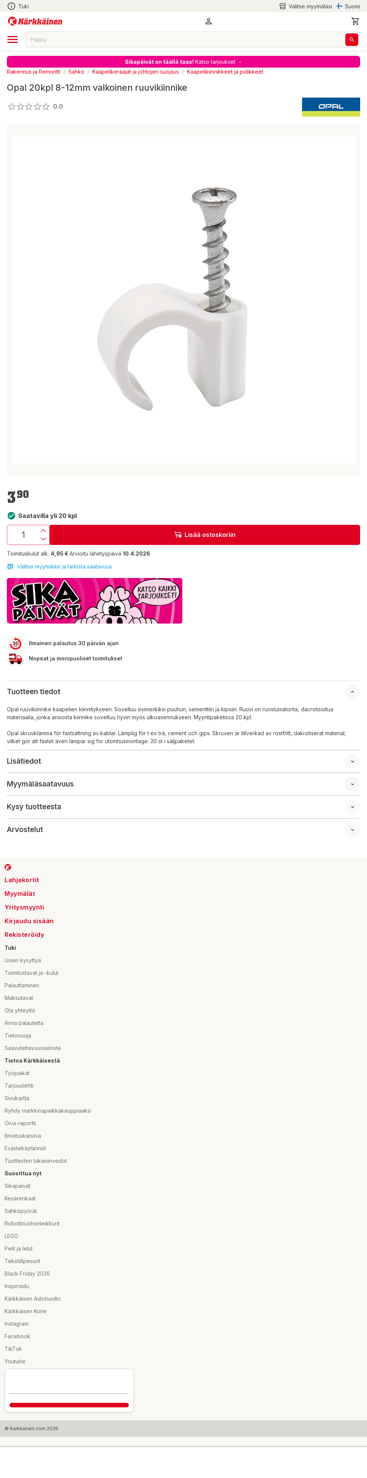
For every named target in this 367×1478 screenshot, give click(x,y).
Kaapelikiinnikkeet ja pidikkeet (225, 71)
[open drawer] (12, 39)
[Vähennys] (43, 539)
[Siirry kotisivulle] (35, 21)
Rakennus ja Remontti (33, 71)
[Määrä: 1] (23, 535)
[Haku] (351, 39)
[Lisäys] (43, 530)
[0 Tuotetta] (355, 21)
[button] (208, 21)
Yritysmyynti (24, 907)
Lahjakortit (22, 880)
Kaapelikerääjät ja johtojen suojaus (135, 71)
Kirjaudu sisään (29, 921)
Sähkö (76, 71)
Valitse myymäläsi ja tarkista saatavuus (59, 566)
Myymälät (20, 893)
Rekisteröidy (24, 934)
